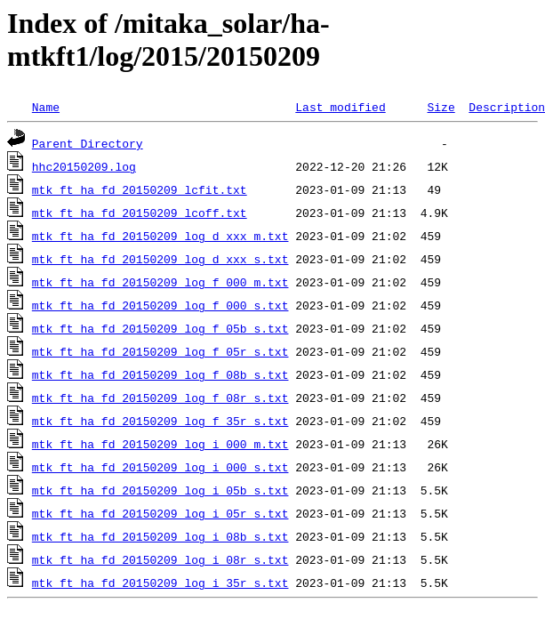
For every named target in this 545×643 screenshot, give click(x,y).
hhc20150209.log (84, 166)
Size (440, 107)
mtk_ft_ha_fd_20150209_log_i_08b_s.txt (160, 536)
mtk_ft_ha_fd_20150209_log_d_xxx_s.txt (160, 259)
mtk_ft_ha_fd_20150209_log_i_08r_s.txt (160, 559)
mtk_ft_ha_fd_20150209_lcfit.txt (139, 189)
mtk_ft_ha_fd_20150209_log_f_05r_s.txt (160, 351)
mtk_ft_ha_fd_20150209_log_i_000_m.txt (160, 444)
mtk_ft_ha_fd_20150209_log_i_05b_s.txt (160, 490)
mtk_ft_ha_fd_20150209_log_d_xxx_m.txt (160, 236)
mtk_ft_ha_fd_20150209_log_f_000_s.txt (160, 305)
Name (46, 107)
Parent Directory (87, 143)
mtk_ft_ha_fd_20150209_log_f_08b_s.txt (160, 374)
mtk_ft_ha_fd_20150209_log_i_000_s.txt (160, 467)
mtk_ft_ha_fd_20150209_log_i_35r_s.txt (160, 583)
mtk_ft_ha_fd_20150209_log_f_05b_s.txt (160, 328)
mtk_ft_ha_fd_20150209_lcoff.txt (139, 213)
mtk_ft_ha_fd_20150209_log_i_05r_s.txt (160, 513)
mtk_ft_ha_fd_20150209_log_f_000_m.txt (160, 282)
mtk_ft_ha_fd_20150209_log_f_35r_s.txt (160, 421)
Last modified (340, 107)
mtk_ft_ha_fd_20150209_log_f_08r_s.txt (160, 398)
